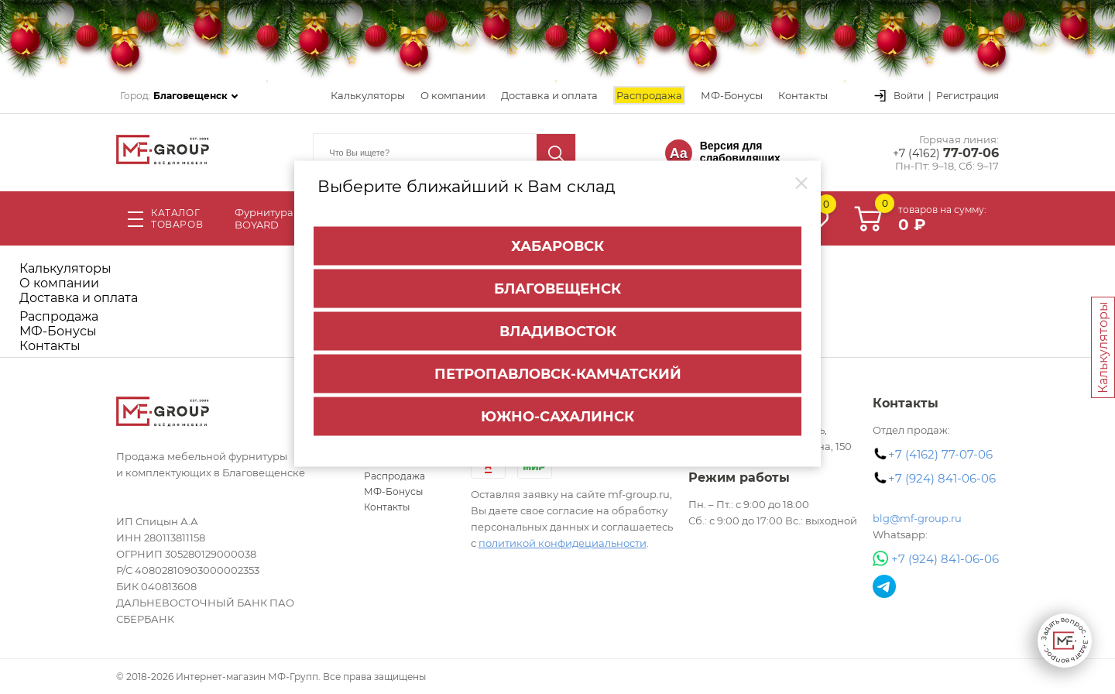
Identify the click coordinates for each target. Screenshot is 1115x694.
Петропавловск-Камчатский (557, 372)
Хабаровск (557, 244)
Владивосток (557, 329)
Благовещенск (557, 287)
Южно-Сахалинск (557, 415)
